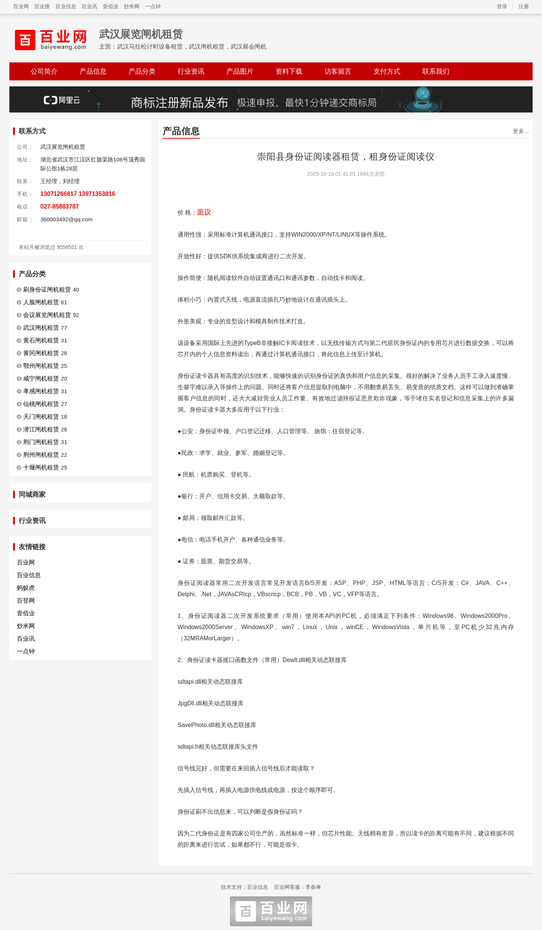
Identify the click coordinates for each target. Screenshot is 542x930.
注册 (523, 6)
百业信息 (65, 6)
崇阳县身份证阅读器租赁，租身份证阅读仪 (346, 156)
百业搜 (42, 6)
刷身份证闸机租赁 (47, 289)
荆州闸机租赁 (41, 455)
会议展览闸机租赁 (47, 315)
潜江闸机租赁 (41, 429)
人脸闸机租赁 (41, 302)
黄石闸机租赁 (41, 340)
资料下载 (288, 71)
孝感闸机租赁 (41, 391)
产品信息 (93, 71)
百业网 (21, 6)
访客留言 (337, 71)
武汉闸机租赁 (41, 327)
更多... (521, 131)
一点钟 (153, 6)
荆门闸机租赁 (41, 442)
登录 (502, 6)
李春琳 (313, 887)
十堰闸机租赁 (41, 467)
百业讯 (89, 6)
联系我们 (435, 71)
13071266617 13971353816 (77, 194)
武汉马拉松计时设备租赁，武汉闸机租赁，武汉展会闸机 (192, 46)
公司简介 (44, 71)
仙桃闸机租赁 (41, 404)
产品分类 (142, 71)
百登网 (26, 600)
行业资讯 (191, 71)
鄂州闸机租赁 (41, 366)
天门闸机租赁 (41, 416)
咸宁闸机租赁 (41, 378)
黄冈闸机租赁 (41, 353)
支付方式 (386, 71)
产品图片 (240, 71)
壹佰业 (110, 6)
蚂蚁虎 (26, 588)
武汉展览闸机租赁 (141, 34)
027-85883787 (59, 206)
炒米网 (131, 6)
